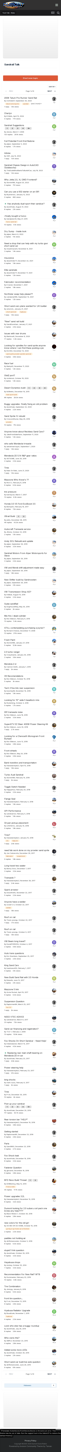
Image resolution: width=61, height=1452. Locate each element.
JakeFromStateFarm (14, 434)
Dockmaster (11, 1277)
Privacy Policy (30, 1441)
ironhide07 (11, 101)
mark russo (11, 1083)
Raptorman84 (12, 1004)
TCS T (9, 1032)
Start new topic (30, 78)
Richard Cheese (13, 631)
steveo (9, 132)
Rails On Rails (12, 471)
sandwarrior (11, 814)
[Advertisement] (33, 38)
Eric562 (9, 351)
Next (50, 91)
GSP (8, 156)
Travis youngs (12, 920)
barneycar (11, 495)
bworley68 (11, 691)
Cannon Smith (12, 667)
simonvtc (10, 309)
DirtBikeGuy (11, 1184)
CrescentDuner (12, 419)
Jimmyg (9, 1289)
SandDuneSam (12, 324)
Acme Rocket (12, 992)
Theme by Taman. (44, 1446)
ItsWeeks (10, 392)
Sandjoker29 (11, 219)
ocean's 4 (10, 905)
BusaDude (11, 1313)
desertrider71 (12, 261)
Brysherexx (11, 195)
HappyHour (11, 790)
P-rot (8, 1095)
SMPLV (9, 1341)
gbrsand (10, 1171)
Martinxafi (10, 336)
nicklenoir (10, 378)
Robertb (10, 980)
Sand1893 (10, 1146)
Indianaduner (12, 1044)
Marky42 (10, 366)
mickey (9, 1265)
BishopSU (10, 507)
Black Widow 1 (12, 1214)
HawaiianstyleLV (13, 766)
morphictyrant (12, 249)
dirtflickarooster (13, 1241)
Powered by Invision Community (22, 1446)
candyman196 (12, 297)
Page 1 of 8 (30, 91)
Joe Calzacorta (13, 853)
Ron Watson (11, 619)
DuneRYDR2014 (13, 944)
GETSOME (10, 459)
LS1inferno (11, 826)
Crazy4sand (11, 655)
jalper (9, 144)
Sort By (52, 86)
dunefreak (11, 207)
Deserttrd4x (11, 893)
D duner (10, 285)
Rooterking (11, 703)
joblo (8, 520)
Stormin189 (11, 182)
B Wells (9, 116)
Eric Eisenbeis (12, 956)
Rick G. (9, 483)
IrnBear (9, 595)
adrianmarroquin (13, 446)
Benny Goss (11, 869)
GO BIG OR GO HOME (15, 1226)
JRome (9, 532)
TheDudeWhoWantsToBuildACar (19, 170)
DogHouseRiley (12, 607)
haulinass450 (12, 968)
